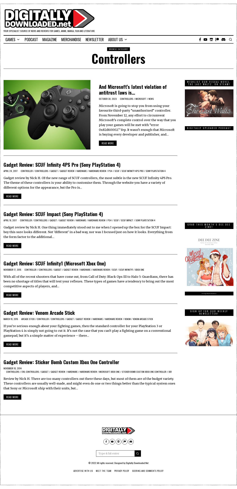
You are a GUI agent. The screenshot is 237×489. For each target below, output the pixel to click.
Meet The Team (103, 470)
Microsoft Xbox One (109, 371)
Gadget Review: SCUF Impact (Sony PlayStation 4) (53, 214)
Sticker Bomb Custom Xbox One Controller (144, 371)
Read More (108, 143)
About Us (115, 39)
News (151, 98)
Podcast (31, 39)
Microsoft (141, 98)
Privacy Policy (121, 470)
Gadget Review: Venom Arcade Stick (39, 312)
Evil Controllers (30, 371)
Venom (127, 319)
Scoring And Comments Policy (148, 470)
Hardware (82, 171)
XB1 (170, 371)
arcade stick (28, 319)
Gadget (54, 171)
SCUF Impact (127, 220)
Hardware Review (97, 171)
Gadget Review (67, 171)
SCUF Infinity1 (126, 269)
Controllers (126, 98)
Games (10, 39)
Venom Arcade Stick (143, 319)
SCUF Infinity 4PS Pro (133, 171)
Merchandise (71, 39)
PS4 (110, 171)
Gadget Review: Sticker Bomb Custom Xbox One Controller (61, 362)
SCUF (117, 171)
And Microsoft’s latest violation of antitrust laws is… (133, 89)
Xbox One (139, 269)
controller (27, 171)
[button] (138, 453)
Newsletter (95, 39)
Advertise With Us (82, 470)
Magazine (49, 39)
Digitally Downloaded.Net (137, 463)
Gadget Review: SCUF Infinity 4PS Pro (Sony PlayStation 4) (62, 164)
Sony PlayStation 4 (156, 171)
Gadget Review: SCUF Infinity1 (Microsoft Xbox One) (55, 263)
